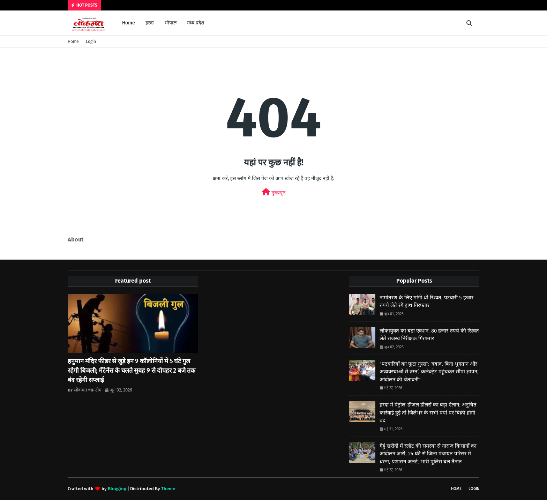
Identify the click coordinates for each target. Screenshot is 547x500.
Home (73, 41)
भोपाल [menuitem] (170, 23)
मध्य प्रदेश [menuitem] (195, 23)
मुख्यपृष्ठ (273, 192)
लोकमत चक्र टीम (88, 390)
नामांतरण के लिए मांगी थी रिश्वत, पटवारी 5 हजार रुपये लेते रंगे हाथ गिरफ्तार (426, 301)
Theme (168, 488)
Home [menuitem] (128, 23)
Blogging (117, 488)
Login (91, 41)
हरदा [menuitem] (149, 23)
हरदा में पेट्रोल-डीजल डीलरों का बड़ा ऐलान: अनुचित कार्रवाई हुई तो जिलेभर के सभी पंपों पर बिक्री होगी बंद (428, 413)
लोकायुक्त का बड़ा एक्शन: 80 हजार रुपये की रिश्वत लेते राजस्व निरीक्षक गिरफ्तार (429, 335)
